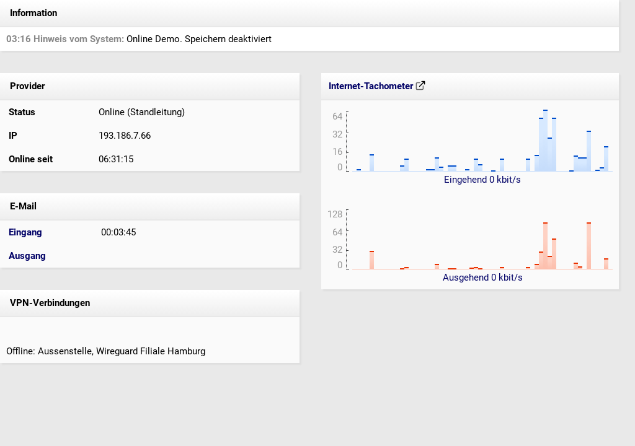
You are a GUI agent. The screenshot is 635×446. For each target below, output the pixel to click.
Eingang (25, 232)
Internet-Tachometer (377, 86)
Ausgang (27, 255)
